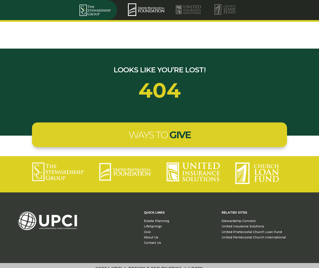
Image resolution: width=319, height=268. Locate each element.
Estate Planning (156, 221)
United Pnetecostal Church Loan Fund (252, 232)
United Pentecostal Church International (254, 237)
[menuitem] (147, 9)
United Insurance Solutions (243, 226)
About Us (151, 237)
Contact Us (152, 243)
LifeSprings (153, 226)
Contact (284, 36)
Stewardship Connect (239, 221)
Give (147, 232)
